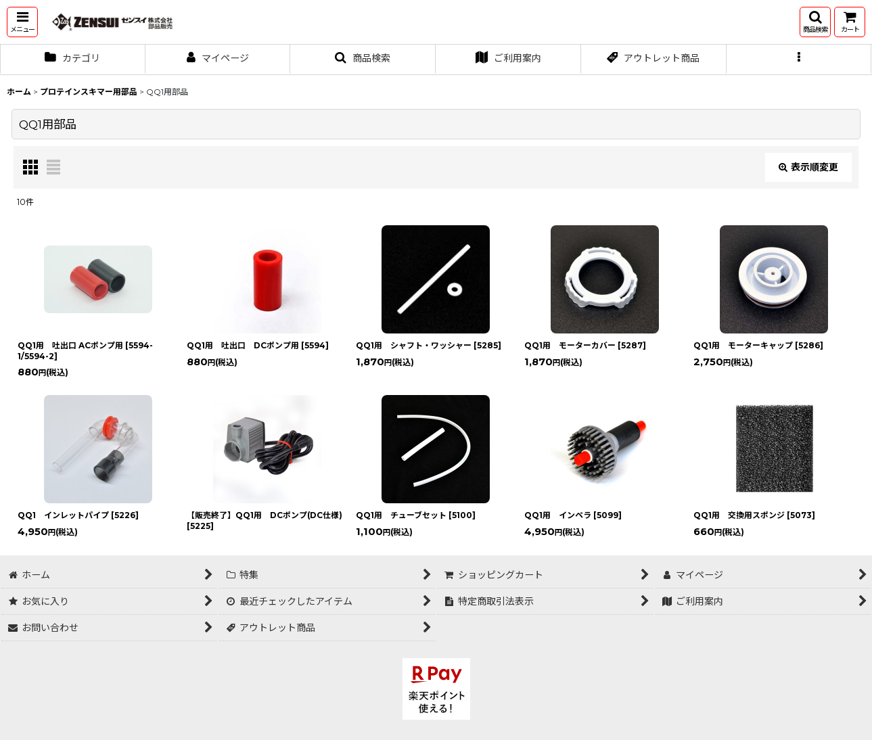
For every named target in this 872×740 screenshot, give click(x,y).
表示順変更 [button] (808, 167)
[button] (22, 22)
